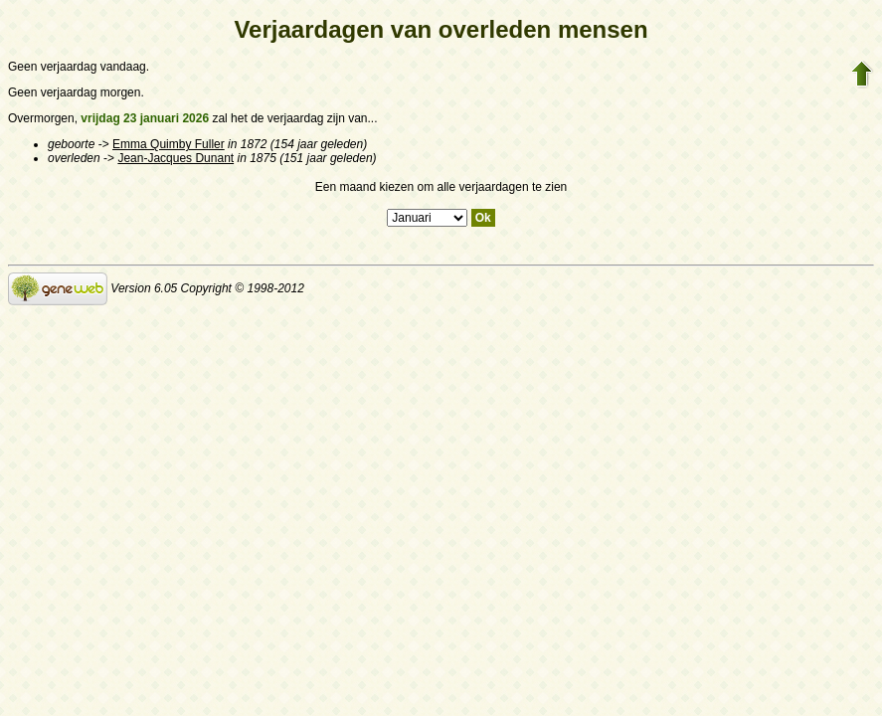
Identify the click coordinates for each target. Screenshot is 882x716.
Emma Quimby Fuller (168, 144)
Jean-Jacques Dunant (175, 158)
